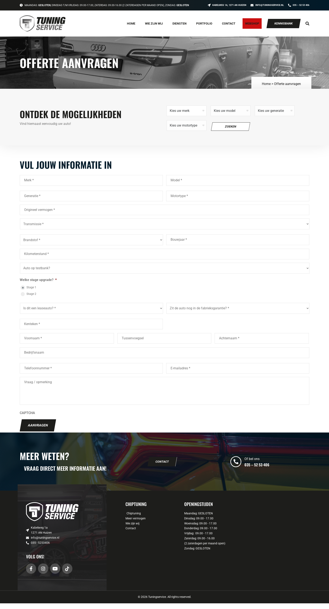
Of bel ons (252, 465)
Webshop (252, 23)
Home (131, 23)
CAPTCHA (27, 419)
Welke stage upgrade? (38, 280)
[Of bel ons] (235, 467)
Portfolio (204, 23)
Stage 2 (31, 293)
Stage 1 (31, 287)
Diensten (179, 23)
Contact (228, 23)
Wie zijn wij (154, 23)
